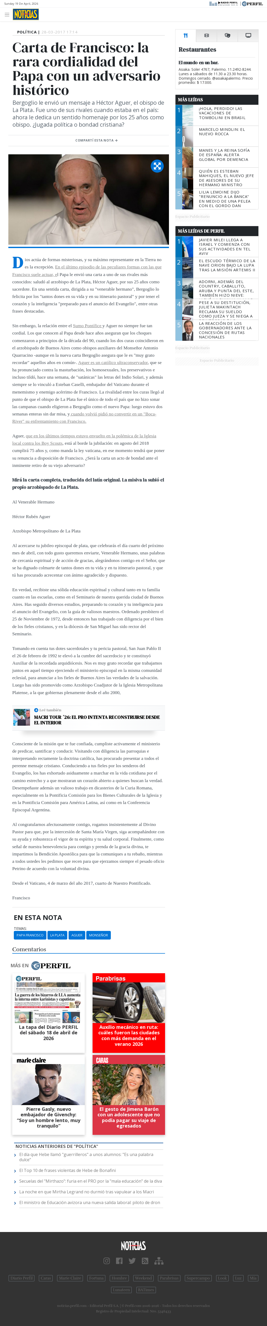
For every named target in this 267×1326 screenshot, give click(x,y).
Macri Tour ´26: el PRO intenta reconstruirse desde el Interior (97, 720)
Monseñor (98, 935)
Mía (253, 1278)
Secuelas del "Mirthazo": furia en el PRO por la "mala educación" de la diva (90, 1181)
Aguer (76, 935)
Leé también (50, 710)
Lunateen (121, 1290)
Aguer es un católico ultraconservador (113, 362)
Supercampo (198, 1278)
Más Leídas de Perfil (201, 231)
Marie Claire (70, 1278)
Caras (46, 1278)
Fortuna (96, 1278)
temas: (20, 928)
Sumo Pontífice (87, 325)
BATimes (146, 1290)
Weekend (143, 1278)
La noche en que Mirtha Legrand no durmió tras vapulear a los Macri (86, 1192)
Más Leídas (190, 100)
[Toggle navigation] (8, 14)
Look (222, 1278)
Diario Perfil (21, 1278)
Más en (40, 965)
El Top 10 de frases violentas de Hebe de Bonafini (67, 1170)
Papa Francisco (30, 935)
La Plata (57, 935)
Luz (238, 1278)
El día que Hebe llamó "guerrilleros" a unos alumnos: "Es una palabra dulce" (86, 1157)
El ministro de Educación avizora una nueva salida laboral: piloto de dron (89, 1202)
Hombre (119, 1278)
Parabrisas (169, 1278)
